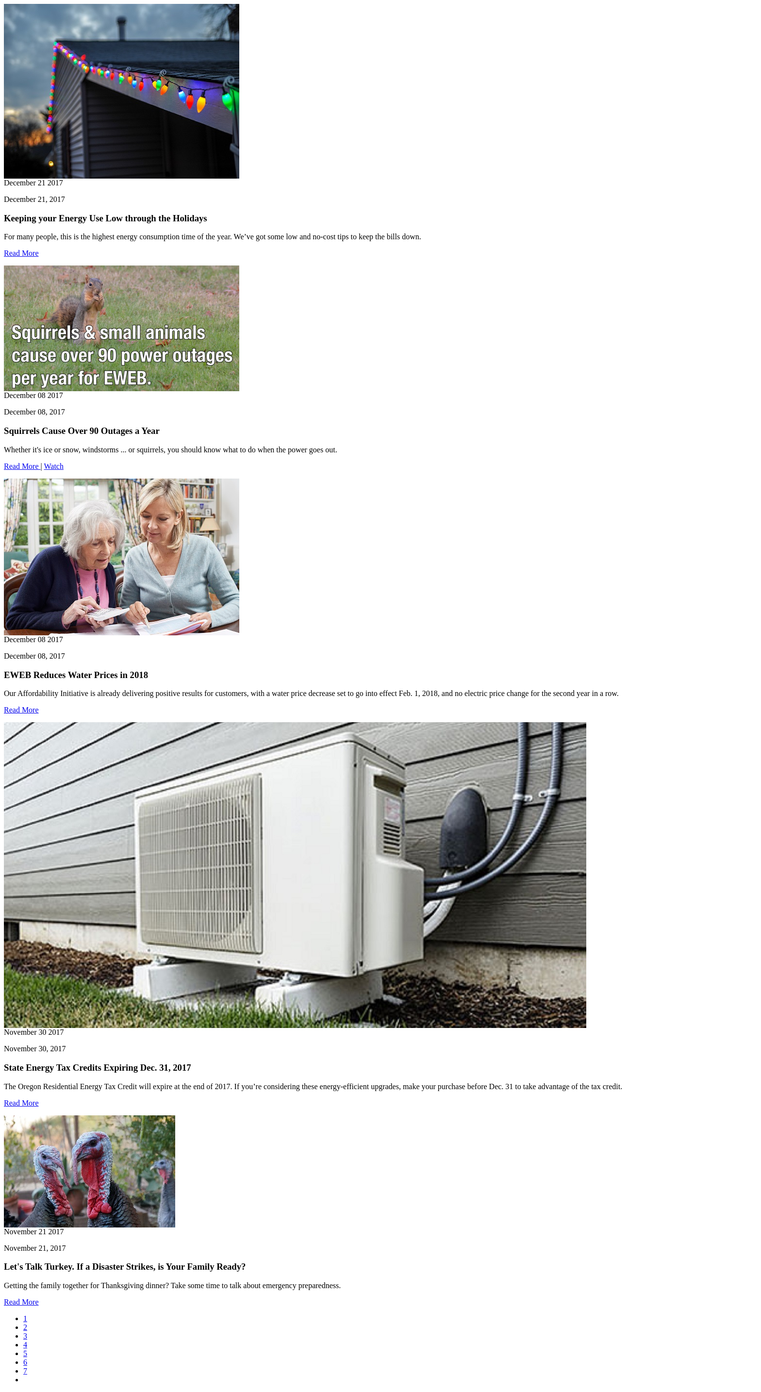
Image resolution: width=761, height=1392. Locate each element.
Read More (21, 253)
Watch (53, 466)
